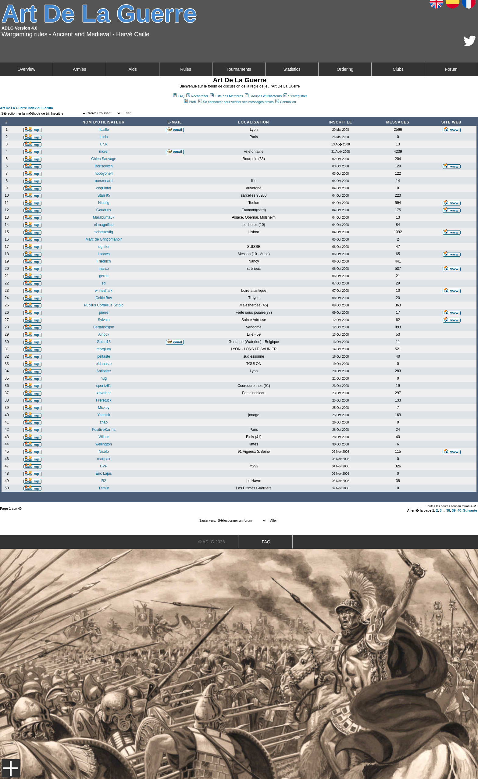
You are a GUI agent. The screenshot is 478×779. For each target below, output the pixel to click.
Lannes (103, 254)
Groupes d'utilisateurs (263, 96)
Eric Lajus (104, 473)
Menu (11, 768)
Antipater (103, 371)
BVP (103, 466)
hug (104, 378)
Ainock (103, 334)
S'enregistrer (295, 96)
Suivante (470, 510)
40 (459, 510)
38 (448, 510)
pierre (104, 312)
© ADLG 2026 (211, 541)
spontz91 (103, 386)
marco (104, 268)
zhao (104, 422)
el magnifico (103, 225)
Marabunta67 (104, 217)
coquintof (103, 188)
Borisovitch (104, 166)
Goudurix (103, 210)
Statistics (292, 69)
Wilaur (103, 437)
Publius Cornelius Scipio (103, 305)
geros (103, 276)
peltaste (103, 356)
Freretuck (104, 400)
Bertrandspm (103, 327)
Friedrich (104, 261)
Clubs (398, 69)
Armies (79, 69)
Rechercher (197, 96)
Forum (451, 69)
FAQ (178, 96)
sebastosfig (104, 232)
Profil (190, 102)
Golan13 (103, 342)
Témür (103, 488)
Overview (26, 69)
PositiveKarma (103, 429)
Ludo (104, 137)
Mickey (103, 408)
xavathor (104, 393)
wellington (103, 444)
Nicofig (103, 203)
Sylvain (104, 320)
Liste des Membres (226, 96)
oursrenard (103, 181)
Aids (132, 69)
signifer (104, 247)
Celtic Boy (103, 298)
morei (103, 151)
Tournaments (239, 69)
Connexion (285, 102)
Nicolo (103, 451)
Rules (185, 69)
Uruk (104, 144)
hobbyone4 (103, 173)
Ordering (345, 69)
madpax (103, 459)
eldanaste (104, 364)
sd (104, 283)
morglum (104, 349)
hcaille (103, 129)
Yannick (103, 415)
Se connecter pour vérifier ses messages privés (236, 102)
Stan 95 (103, 195)
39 (453, 510)
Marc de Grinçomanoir (104, 239)
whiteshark (103, 290)
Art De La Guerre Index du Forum (26, 108)
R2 (104, 481)
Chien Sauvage (103, 159)
